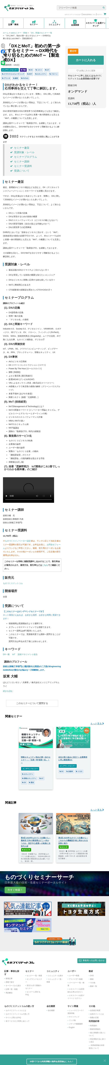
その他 (92, 981)
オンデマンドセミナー (10, 70)
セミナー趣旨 (19, 147)
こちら (45, 565)
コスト (39, 70)
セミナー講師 (19, 161)
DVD (92, 974)
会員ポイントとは (97, 1013)
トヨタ (79, 770)
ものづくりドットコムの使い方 (18, 1013)
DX (31, 70)
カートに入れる (86, 60)
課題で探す (10, 981)
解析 (15, 78)
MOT (29, 74)
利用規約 (93, 1024)
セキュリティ (40, 74)
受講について (19, 170)
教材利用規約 (95, 1028)
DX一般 (6, 654)
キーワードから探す (13, 984)
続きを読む (8, 691)
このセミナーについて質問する (32, 703)
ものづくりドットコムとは (16, 1009)
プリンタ (6, 78)
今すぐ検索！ (15, 888)
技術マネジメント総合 (28, 654)
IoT (47, 70)
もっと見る (97, 722)
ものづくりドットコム (13, 583)
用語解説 (9, 991)
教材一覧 (93, 985)
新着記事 (9, 977)
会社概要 (51, 1009)
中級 (23, 70)
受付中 (73, 51)
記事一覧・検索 (12, 988)
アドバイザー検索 (76, 978)
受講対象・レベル (22, 152)
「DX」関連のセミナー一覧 (40, 33)
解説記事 (26, 848)
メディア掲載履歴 (76, 1022)
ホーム (6, 33)
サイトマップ (74, 1015)
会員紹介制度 (95, 1009)
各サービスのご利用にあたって (18, 1020)
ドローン (53, 74)
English (72, 1026)
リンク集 (72, 1019)
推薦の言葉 (94, 1016)
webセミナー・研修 (19, 33)
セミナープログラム (23, 156)
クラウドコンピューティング (13, 74)
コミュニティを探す (55, 974)
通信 (31, 781)
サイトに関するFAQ (13, 1016)
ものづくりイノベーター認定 (18, 541)
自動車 (69, 770)
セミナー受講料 (21, 166)
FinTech (24, 78)
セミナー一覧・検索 (34, 974)
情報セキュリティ (29, 777)
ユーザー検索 (74, 974)
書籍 (92, 978)
